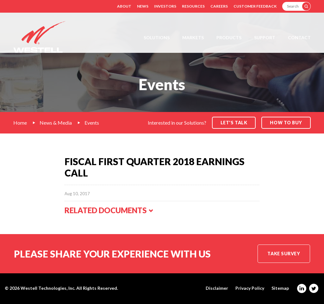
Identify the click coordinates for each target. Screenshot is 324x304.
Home (20, 123)
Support (264, 37)
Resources (193, 6)
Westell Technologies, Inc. (48, 288)
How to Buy (286, 122)
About (124, 6)
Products (228, 37)
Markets (193, 37)
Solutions (157, 37)
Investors (165, 6)
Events (91, 123)
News (142, 6)
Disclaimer (217, 288)
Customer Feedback (255, 6)
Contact (299, 37)
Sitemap (280, 288)
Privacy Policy (249, 288)
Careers (219, 6)
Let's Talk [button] (234, 122)
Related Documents (109, 210)
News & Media (56, 123)
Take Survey (283, 253)
